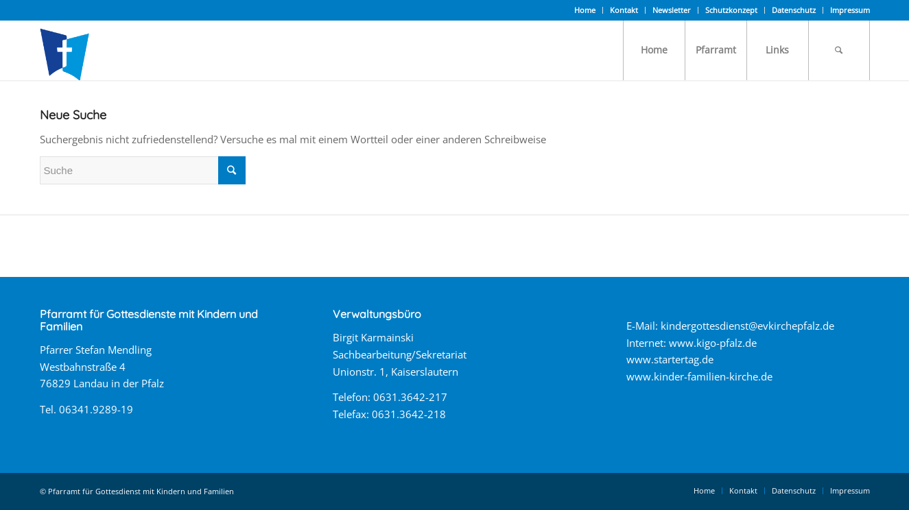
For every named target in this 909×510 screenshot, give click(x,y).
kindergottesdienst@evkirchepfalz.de (747, 325)
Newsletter (671, 10)
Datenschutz (794, 10)
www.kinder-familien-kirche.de (699, 376)
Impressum (850, 10)
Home (584, 10)
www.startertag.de (669, 359)
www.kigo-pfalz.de (713, 343)
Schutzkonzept (731, 10)
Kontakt (624, 10)
